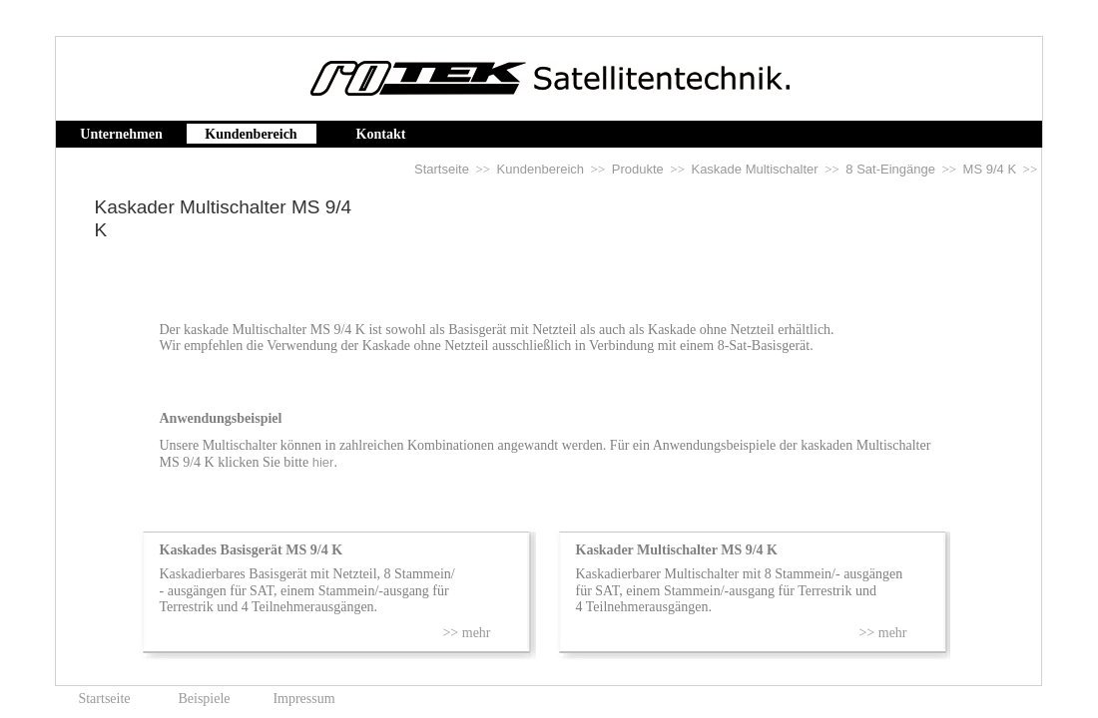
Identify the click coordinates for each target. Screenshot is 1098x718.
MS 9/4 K (989, 169)
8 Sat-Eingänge (890, 169)
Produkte (638, 169)
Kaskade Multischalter (754, 169)
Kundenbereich (540, 169)
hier (323, 462)
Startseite (441, 169)
